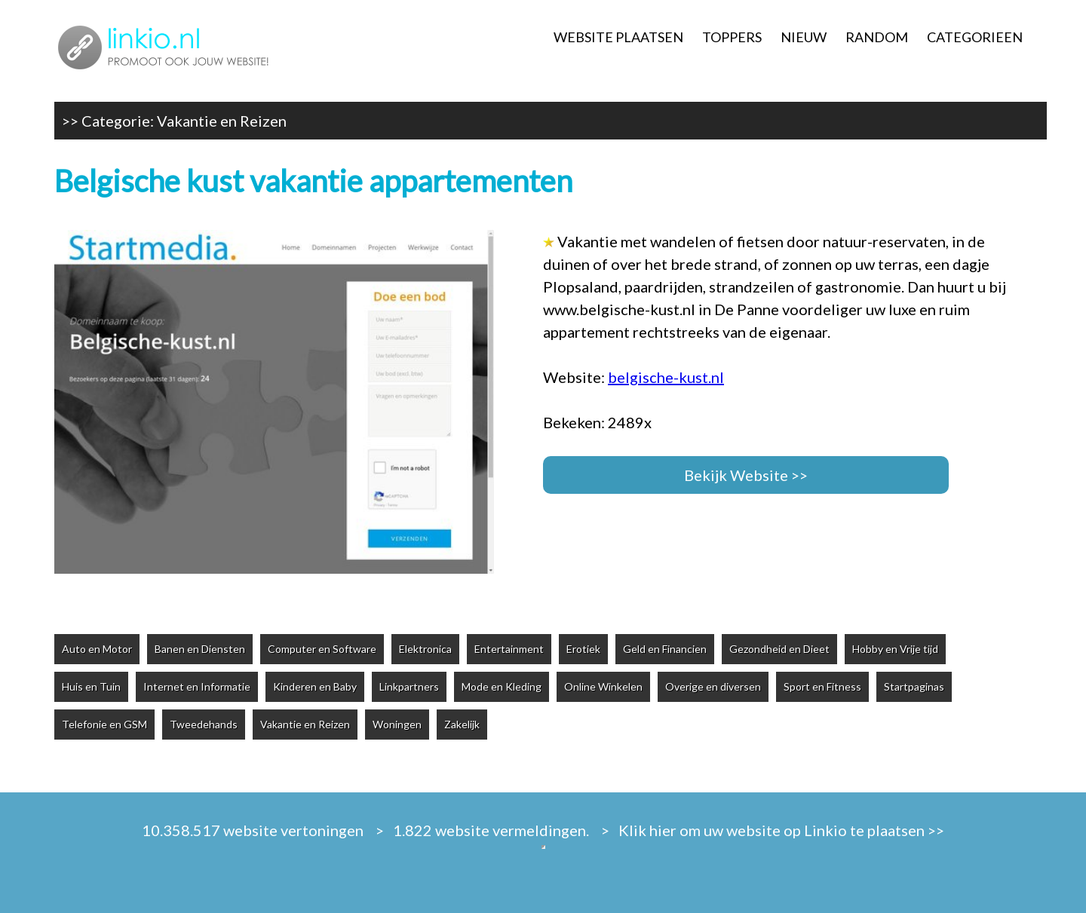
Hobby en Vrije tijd (895, 648)
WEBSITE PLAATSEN (618, 37)
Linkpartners (409, 686)
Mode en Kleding (501, 686)
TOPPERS (732, 37)
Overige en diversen (713, 686)
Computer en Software (322, 648)
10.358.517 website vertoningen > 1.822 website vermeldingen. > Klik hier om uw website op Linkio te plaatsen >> (543, 830)
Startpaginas (914, 686)
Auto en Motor (97, 648)
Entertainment (509, 648)
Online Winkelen (603, 686)
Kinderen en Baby (315, 686)
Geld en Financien (665, 648)
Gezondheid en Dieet (779, 648)
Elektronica (425, 648)
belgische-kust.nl (666, 377)
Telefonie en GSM (104, 724)
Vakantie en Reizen (222, 121)
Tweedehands (204, 724)
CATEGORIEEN (975, 37)
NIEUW (804, 37)
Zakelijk (462, 724)
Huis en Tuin (91, 686)
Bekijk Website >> (746, 475)
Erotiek (583, 648)
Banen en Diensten (200, 648)
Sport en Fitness (822, 686)
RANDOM (876, 37)
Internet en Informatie (196, 686)
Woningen (397, 724)
